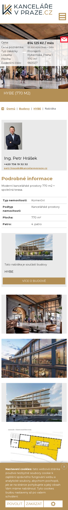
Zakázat (34, 504)
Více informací (31, 496)
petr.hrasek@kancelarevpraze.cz (25, 168)
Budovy (24, 108)
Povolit (14, 504)
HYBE (37, 108)
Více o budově (34, 281)
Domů (11, 108)
